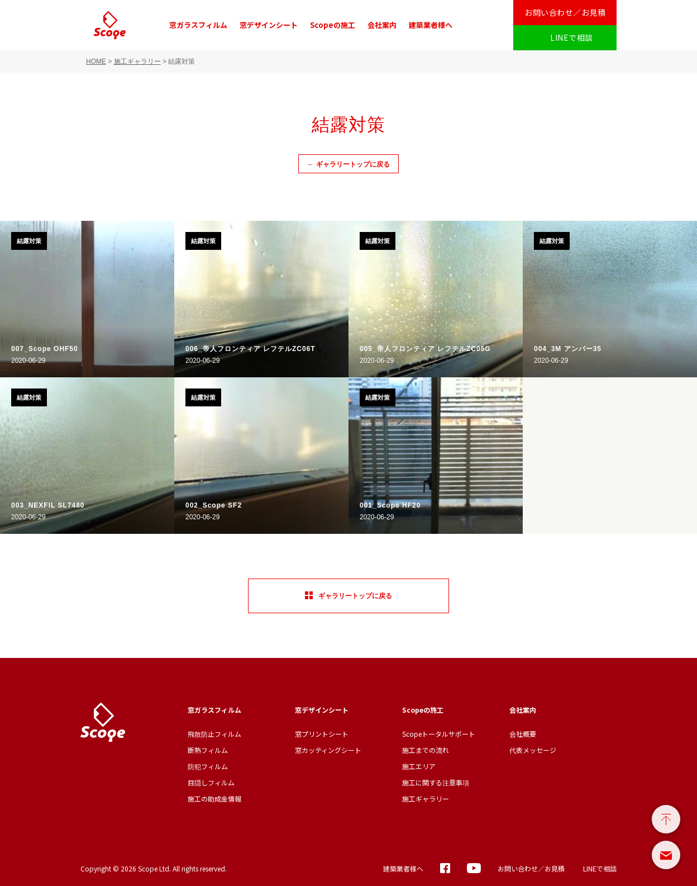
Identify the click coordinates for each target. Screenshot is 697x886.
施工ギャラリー (137, 61)
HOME (96, 61)
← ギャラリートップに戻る (348, 164)
